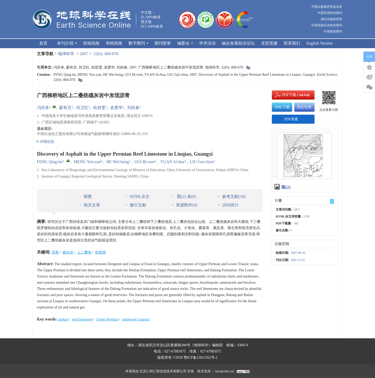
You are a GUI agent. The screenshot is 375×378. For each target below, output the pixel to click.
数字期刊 (138, 43)
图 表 (184, 196)
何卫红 (82, 107)
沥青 (55, 252)
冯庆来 (43, 107)
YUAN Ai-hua (172, 161)
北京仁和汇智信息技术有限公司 (163, 371)
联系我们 (292, 43)
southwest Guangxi (136, 319)
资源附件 (184, 205)
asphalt (63, 319)
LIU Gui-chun (201, 161)
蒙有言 (65, 107)
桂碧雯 (99, 107)
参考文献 (232, 196)
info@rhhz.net (224, 371)
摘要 (85, 196)
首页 (43, 43)
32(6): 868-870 (105, 54)
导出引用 (304, 107)
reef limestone (82, 319)
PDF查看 (291, 119)
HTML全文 (138, 196)
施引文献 (136, 205)
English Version (319, 43)
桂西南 (100, 252)
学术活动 (207, 43)
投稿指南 (91, 43)
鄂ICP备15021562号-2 (200, 357)
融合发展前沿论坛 (238, 43)
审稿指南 (114, 43)
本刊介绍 (67, 43)
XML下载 (282, 107)
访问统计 (228, 205)
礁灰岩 (67, 252)
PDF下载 (284, 95)
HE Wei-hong (117, 161)
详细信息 (45, 142)
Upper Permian (107, 319)
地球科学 (66, 54)
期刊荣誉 (162, 43)
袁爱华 (116, 107)
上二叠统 (84, 252)
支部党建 (269, 43)
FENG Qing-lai (49, 161)
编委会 (185, 43)
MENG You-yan (87, 161)
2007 (84, 54)
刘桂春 (133, 107)
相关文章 (89, 205)
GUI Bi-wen (144, 161)
